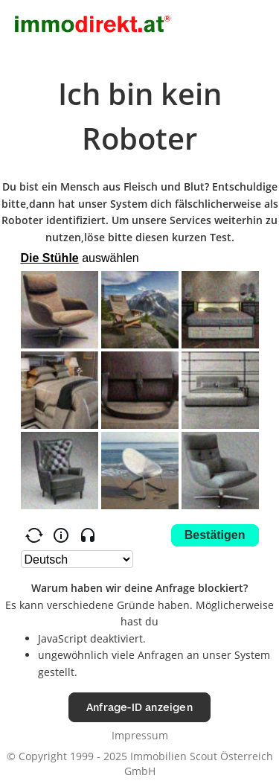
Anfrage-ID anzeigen (139, 707)
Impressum (140, 735)
